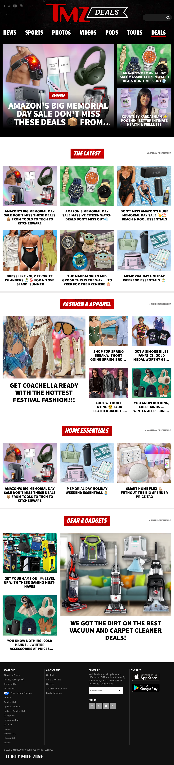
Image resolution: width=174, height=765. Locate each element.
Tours (134, 33)
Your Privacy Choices (18, 693)
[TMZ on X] (9, 6)
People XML (10, 733)
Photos (61, 33)
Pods (111, 33)
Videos (88, 33)
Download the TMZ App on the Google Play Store (145, 688)
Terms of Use (10, 684)
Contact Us (51, 675)
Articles (7, 697)
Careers (50, 684)
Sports (34, 33)
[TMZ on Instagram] (21, 6)
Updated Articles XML (14, 711)
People (7, 729)
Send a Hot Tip (53, 679)
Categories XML (12, 720)
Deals (158, 33)
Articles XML (10, 702)
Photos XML (10, 738)
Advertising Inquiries (56, 688)
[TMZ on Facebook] (4, 6)
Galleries (8, 724)
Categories (9, 715)
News (9, 33)
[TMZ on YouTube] (106, 706)
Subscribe (119, 690)
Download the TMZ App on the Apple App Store (145, 677)
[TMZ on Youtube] (15, 6)
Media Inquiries (54, 693)
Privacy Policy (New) (14, 679)
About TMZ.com (12, 675)
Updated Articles (12, 706)
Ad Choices (9, 688)
